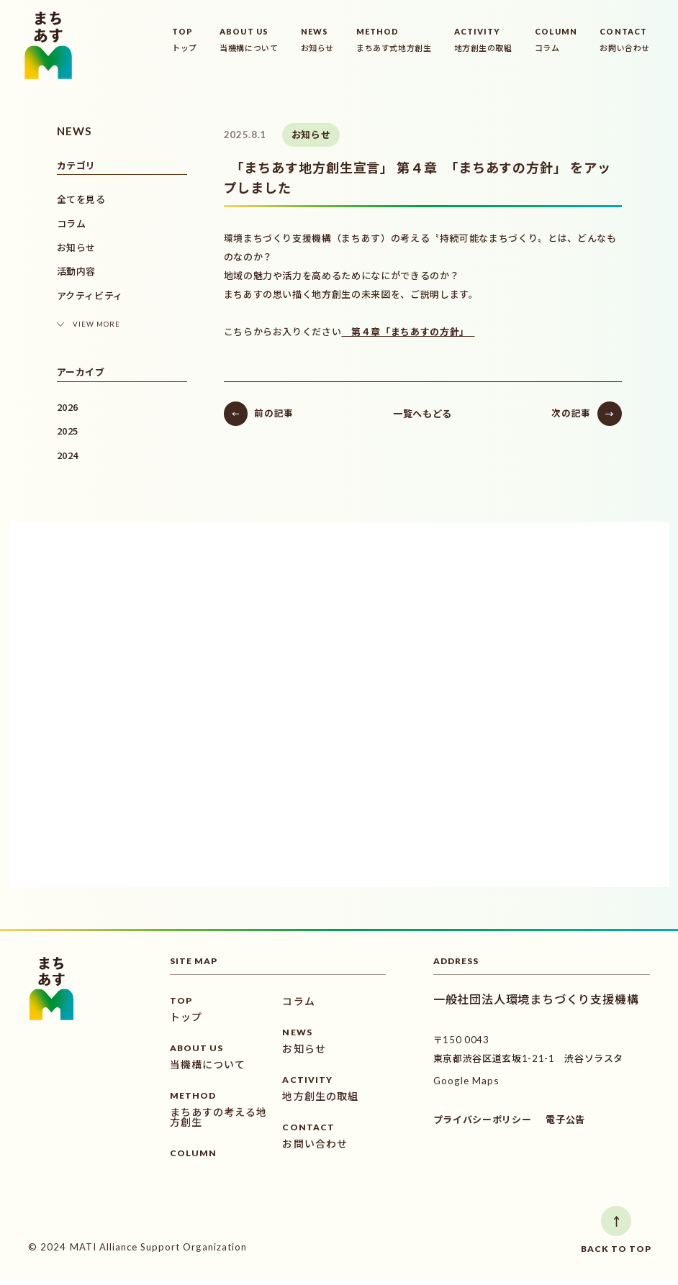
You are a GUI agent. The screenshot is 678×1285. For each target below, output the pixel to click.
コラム (71, 224)
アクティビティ (90, 295)
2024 (68, 455)
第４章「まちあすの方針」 (371, 329)
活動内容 (76, 271)
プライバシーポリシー (482, 1125)
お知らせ (76, 247)
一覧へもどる (403, 410)
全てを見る (81, 199)
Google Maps (465, 1085)
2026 (68, 407)
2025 (68, 430)
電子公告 (565, 1125)
